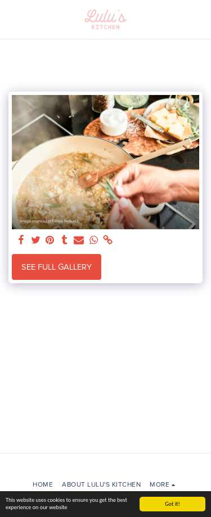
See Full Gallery (56, 267)
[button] (12, 19)
